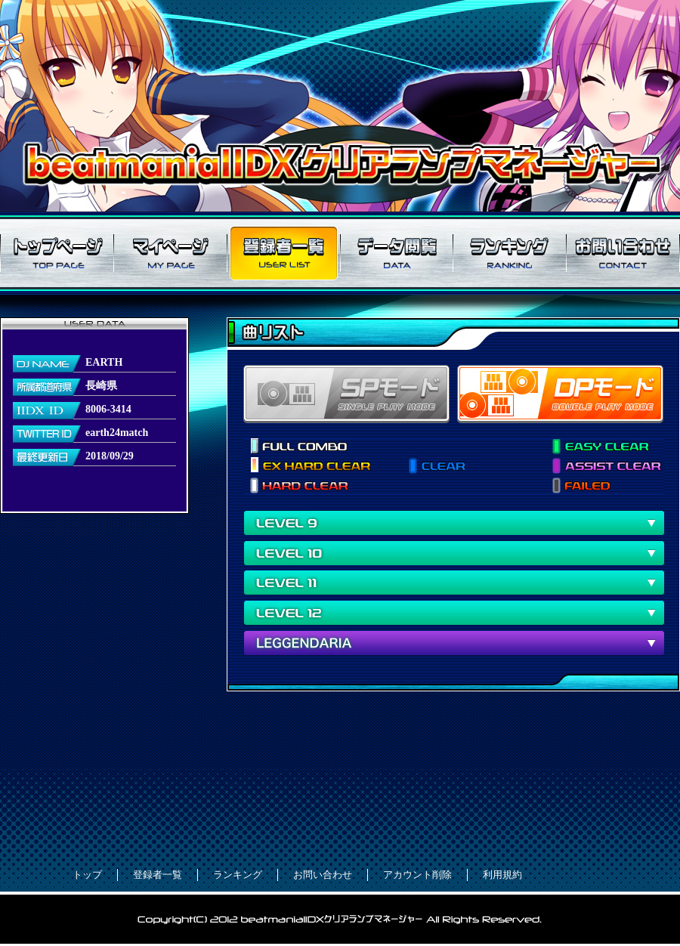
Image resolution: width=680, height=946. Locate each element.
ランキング (510, 253)
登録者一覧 (283, 253)
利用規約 (502, 874)
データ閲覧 (396, 253)
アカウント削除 (417, 874)
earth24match (116, 432)
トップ (87, 874)
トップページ (56, 253)
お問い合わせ (623, 253)
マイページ (170, 253)
